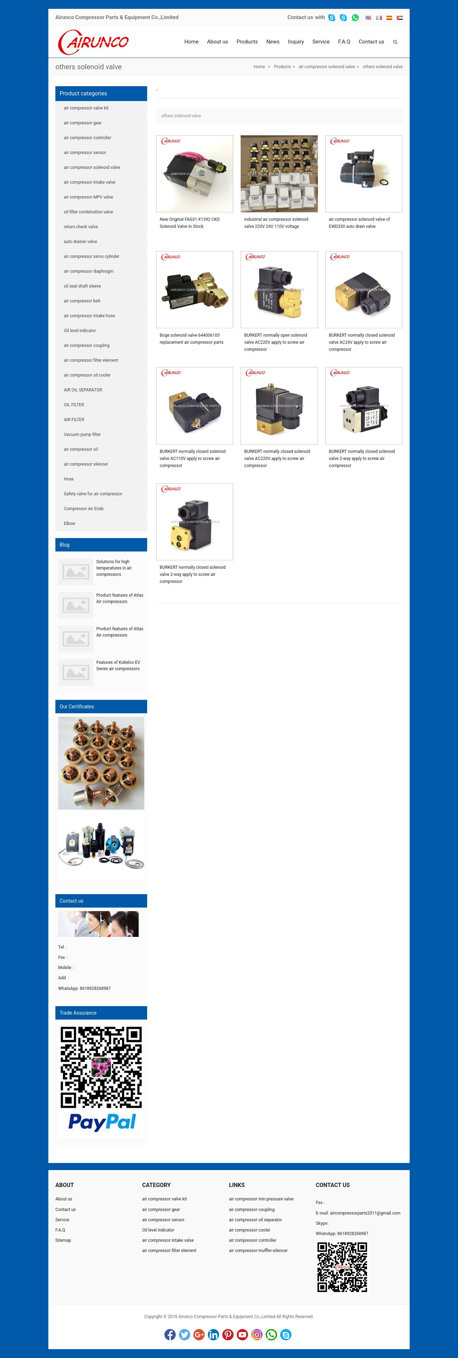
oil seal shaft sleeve (82, 286)
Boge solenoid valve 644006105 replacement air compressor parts (192, 339)
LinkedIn (213, 1334)
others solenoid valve (88, 67)
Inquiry (296, 42)
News (273, 42)
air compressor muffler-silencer (258, 1250)
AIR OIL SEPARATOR (83, 390)
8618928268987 (95, 988)
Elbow (69, 523)
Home (191, 42)
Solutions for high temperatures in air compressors (114, 568)
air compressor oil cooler (87, 375)
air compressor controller (87, 137)
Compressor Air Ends (84, 508)
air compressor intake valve (89, 182)
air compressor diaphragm (89, 271)
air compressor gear (83, 122)
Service (321, 42)
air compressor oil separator (255, 1219)
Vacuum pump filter (82, 434)
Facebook (170, 1334)
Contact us (300, 17)
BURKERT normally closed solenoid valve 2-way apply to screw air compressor (362, 458)
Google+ (199, 1334)
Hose (69, 479)
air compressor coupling (86, 345)
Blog (65, 545)
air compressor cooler (249, 1230)
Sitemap (63, 1240)
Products (247, 42)
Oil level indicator (80, 330)
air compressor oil (81, 449)
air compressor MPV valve (88, 197)
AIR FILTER (74, 419)
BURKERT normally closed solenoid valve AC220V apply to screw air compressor (277, 458)
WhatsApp (271, 1334)
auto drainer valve (80, 241)
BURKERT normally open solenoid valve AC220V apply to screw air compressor (275, 342)
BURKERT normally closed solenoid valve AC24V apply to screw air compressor (362, 342)
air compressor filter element (91, 360)
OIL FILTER (74, 404)
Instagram (257, 1334)
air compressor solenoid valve (327, 66)
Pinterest (228, 1334)
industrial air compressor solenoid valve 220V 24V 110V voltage (276, 223)
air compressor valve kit (86, 108)
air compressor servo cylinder (91, 256)
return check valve (81, 226)
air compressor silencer (86, 464)
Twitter (184, 1334)
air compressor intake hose (89, 315)
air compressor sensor (85, 152)
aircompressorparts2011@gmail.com (365, 1213)
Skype (285, 1334)
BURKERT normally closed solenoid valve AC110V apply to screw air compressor (193, 458)
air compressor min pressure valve (261, 1199)
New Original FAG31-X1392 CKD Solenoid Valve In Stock (190, 223)
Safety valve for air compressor (93, 493)
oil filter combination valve (88, 211)
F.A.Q (344, 42)
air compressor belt (82, 301)
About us (217, 42)
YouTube (242, 1334)
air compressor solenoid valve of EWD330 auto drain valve (359, 223)
